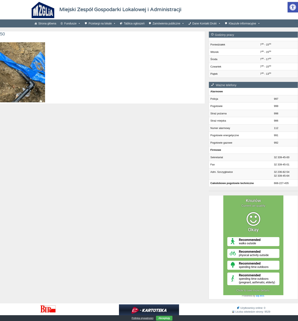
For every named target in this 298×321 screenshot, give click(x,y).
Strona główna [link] (47, 23)
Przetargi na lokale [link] (102, 23)
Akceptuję (164, 318)
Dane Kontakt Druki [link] (206, 23)
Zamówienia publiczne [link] (168, 23)
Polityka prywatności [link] (142, 318)
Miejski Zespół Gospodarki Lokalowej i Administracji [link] (120, 10)
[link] (293, 7)
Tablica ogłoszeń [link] (134, 23)
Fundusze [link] (72, 23)
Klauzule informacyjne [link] (244, 23)
